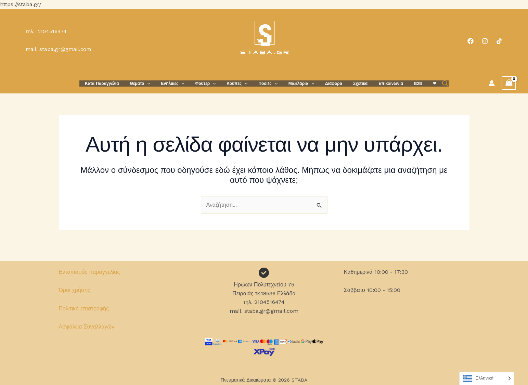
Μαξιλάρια (300, 83)
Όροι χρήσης (74, 290)
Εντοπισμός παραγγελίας (89, 272)
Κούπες (241, 83)
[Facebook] (470, 41)
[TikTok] (499, 41)
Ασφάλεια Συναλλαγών (87, 326)
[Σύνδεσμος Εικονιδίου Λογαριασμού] (492, 83)
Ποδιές (269, 83)
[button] (159, 83)
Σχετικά (353, 83)
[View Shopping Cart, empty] (509, 83)
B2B (406, 83)
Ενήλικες (182, 83)
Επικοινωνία (381, 83)
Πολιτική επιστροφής (84, 308)
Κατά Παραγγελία (117, 83)
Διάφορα (329, 83)
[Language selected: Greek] (486, 378)
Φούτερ (212, 83)
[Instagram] (485, 41)
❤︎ (419, 83)
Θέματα (152, 83)
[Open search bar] (428, 83)
